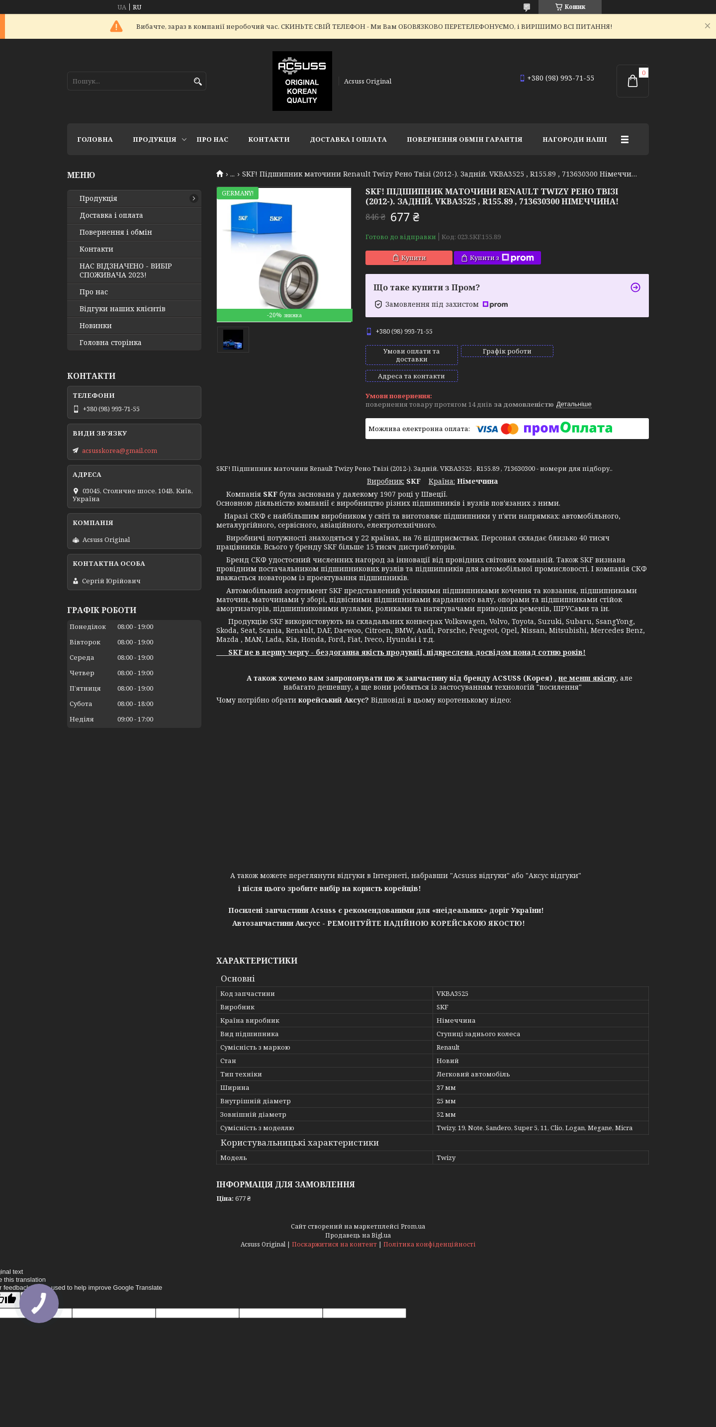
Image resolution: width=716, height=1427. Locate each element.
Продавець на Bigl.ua (358, 1218)
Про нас (212, 139)
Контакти (269, 139)
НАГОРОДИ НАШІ (574, 139)
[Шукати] (197, 81)
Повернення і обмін (116, 232)
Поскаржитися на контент (334, 1227)
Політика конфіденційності (429, 1227)
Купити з (502, 258)
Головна (95, 139)
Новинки (96, 325)
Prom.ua (413, 1209)
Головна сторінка (111, 342)
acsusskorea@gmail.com (119, 450)
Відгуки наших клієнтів (123, 308)
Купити (413, 257)
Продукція (155, 139)
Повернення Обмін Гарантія (465, 139)
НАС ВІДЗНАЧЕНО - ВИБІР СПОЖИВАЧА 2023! (126, 270)
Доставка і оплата (348, 139)
